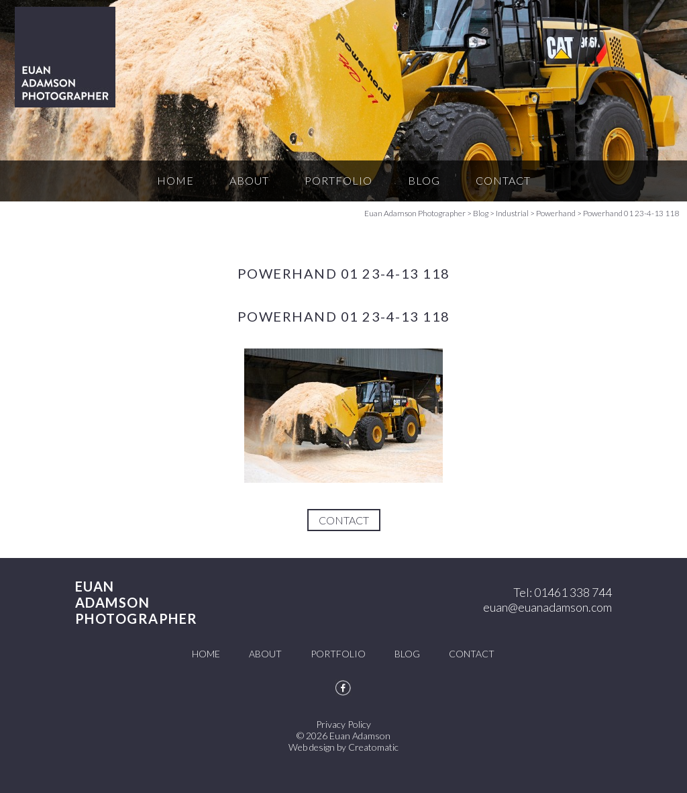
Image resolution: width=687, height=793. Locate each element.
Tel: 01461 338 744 (562, 592)
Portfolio (338, 180)
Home (175, 180)
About (249, 180)
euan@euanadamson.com (547, 607)
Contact (503, 180)
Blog (424, 180)
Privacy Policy (343, 724)
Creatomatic (373, 747)
